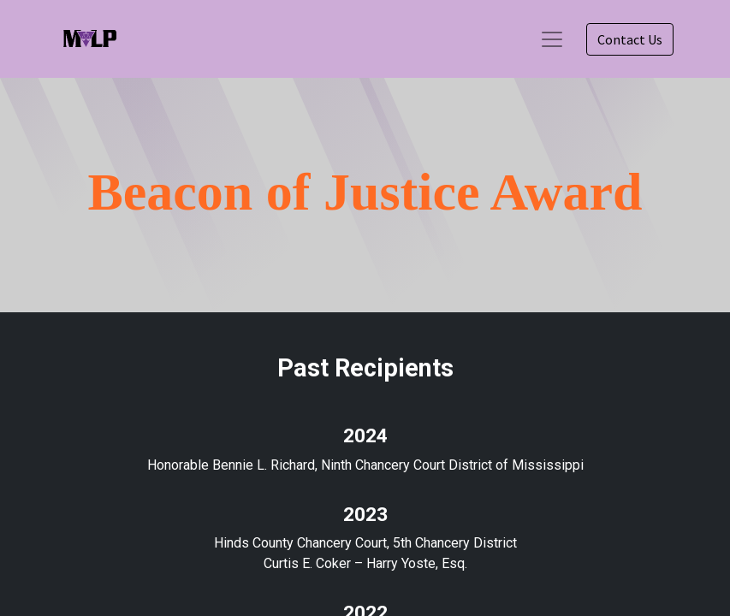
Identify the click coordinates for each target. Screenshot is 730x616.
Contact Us (629, 39)
